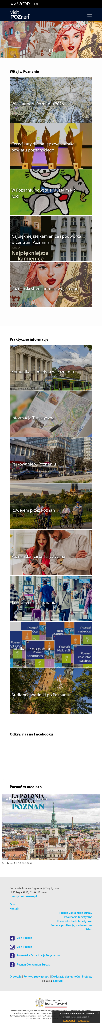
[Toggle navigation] (88, 14)
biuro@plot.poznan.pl (23, 896)
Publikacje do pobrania (33, 649)
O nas (13, 904)
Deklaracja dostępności (65, 976)
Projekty (87, 976)
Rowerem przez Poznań (33, 510)
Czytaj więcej (84, 1020)
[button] (9, 761)
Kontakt (14, 908)
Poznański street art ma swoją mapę (44, 289)
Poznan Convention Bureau (75, 913)
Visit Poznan (21, 938)
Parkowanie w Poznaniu (33, 464)
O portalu (16, 976)
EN (36, 4)
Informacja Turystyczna (33, 418)
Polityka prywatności (36, 976)
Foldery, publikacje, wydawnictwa (71, 925)
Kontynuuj (69, 1020)
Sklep (88, 929)
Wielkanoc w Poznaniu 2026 (37, 104)
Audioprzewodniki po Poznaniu (40, 695)
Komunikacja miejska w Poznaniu (42, 372)
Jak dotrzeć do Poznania (33, 603)
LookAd (58, 981)
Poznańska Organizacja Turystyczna (35, 955)
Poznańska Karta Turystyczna (38, 557)
